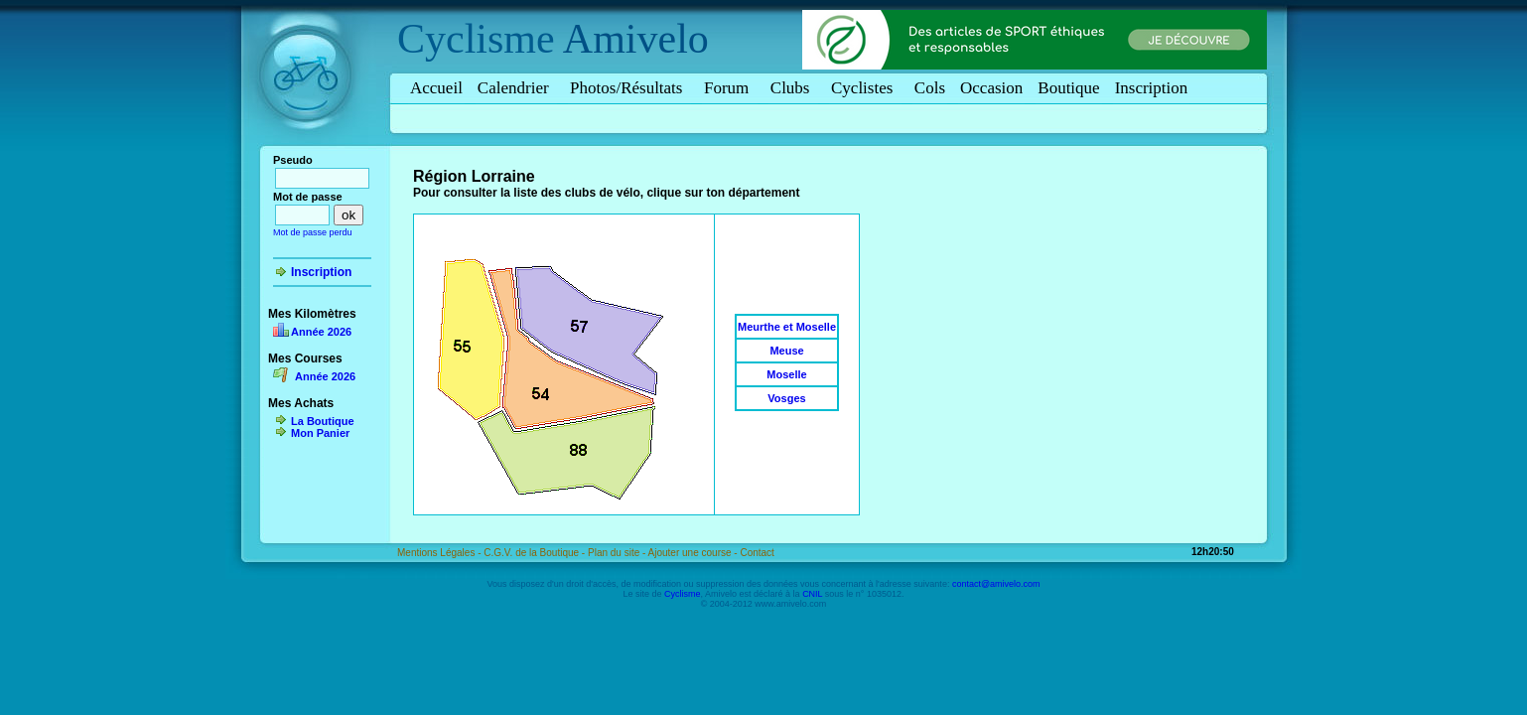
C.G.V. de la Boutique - (536, 552)
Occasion (991, 87)
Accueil (436, 87)
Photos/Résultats (629, 87)
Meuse (786, 351)
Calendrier (516, 87)
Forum (730, 87)
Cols (929, 87)
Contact (756, 552)
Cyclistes (865, 87)
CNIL (812, 594)
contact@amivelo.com (996, 584)
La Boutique (322, 421)
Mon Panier (320, 433)
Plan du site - (618, 552)
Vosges (786, 398)
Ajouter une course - (694, 552)
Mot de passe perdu (312, 232)
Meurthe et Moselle (787, 327)
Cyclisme (476, 39)
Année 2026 (321, 332)
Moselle (786, 374)
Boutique (1068, 87)
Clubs (793, 87)
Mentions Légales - (440, 552)
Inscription (1151, 87)
